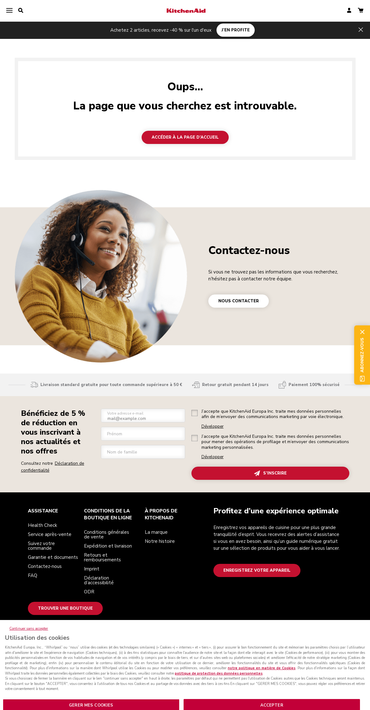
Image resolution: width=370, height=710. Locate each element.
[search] (20, 10)
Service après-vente (49, 534)
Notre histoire (160, 541)
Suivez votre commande (41, 545)
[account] (349, 11)
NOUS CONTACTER (238, 301)
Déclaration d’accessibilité (99, 580)
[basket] (360, 11)
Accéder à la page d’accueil (185, 137)
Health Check (42, 525)
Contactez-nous (249, 250)
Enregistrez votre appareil (256, 570)
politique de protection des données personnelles (219, 679)
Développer (212, 427)
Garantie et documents (53, 557)
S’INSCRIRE (270, 473)
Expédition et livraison (108, 546)
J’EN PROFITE (235, 30)
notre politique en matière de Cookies (261, 674)
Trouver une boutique (65, 608)
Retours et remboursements (102, 557)
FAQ (32, 575)
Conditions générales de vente (106, 534)
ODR (89, 592)
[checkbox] (194, 413)
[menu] (9, 10)
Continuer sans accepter (28, 635)
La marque (156, 532)
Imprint (91, 569)
